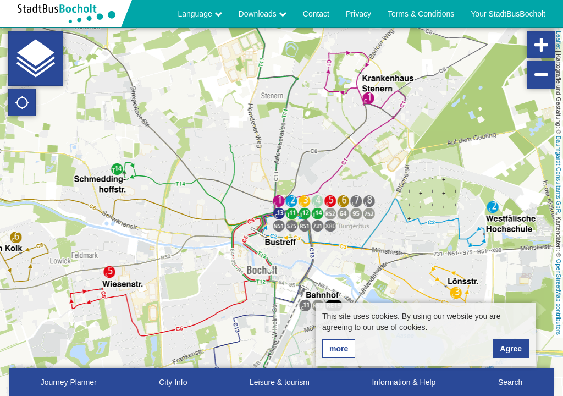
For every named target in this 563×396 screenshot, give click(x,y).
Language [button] (200, 13)
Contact (316, 13)
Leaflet (558, 40)
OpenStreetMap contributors (558, 297)
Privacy (358, 13)
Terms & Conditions (421, 13)
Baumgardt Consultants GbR (558, 174)
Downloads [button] (262, 13)
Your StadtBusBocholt (508, 13)
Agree (511, 348)
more (338, 348)
